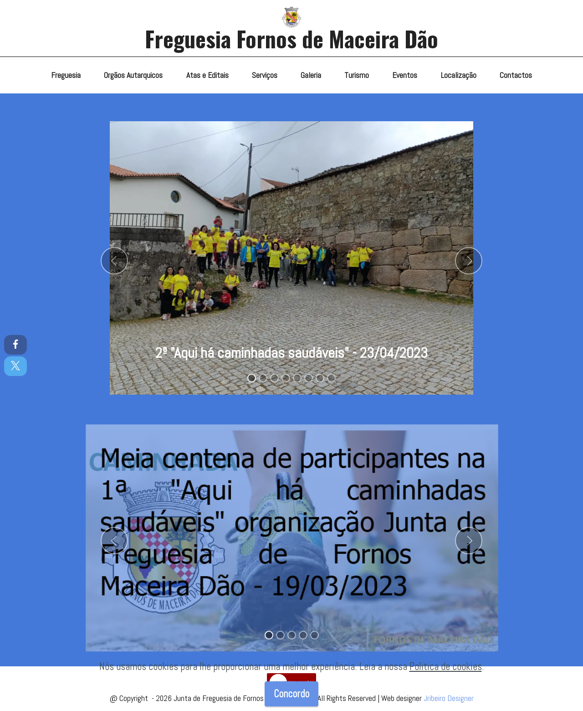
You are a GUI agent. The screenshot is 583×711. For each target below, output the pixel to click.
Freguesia (66, 75)
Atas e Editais (207, 75)
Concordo (291, 694)
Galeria (311, 75)
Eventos (404, 75)
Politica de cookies (445, 666)
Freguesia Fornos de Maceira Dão (291, 38)
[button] (114, 260)
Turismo (356, 75)
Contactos (516, 75)
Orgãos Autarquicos (133, 75)
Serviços (264, 75)
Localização (458, 75)
